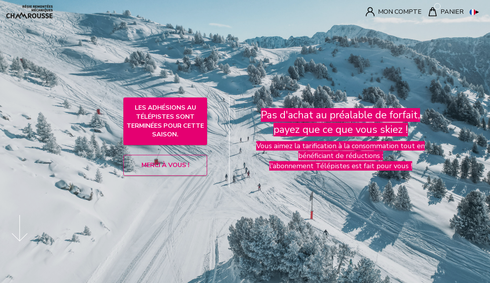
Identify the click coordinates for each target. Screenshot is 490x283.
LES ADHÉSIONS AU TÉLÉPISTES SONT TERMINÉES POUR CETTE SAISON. (165, 121)
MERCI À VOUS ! (165, 165)
